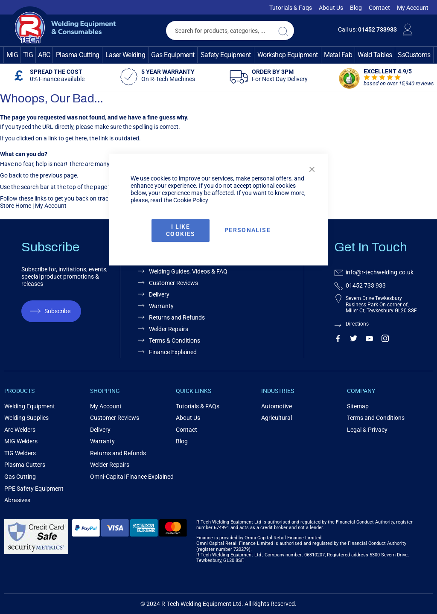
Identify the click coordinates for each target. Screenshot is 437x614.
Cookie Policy (190, 200)
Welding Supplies (26, 417)
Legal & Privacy (367, 429)
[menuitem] (12, 55)
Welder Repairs (109, 464)
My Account (412, 7)
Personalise (247, 230)
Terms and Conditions (376, 417)
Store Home (15, 205)
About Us (331, 7)
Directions (357, 324)
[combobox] (230, 30)
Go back (11, 175)
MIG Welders (21, 441)
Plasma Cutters (24, 464)
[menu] (218, 55)
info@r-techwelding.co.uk (380, 272)
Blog (356, 7)
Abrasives (17, 500)
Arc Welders (19, 429)
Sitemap (358, 406)
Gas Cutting (20, 476)
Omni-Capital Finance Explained (132, 476)
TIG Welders (20, 453)
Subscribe (57, 311)
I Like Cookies (180, 230)
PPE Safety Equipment (34, 488)
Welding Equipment (29, 406)
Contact (379, 7)
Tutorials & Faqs (290, 7)
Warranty (102, 441)
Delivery (100, 429)
